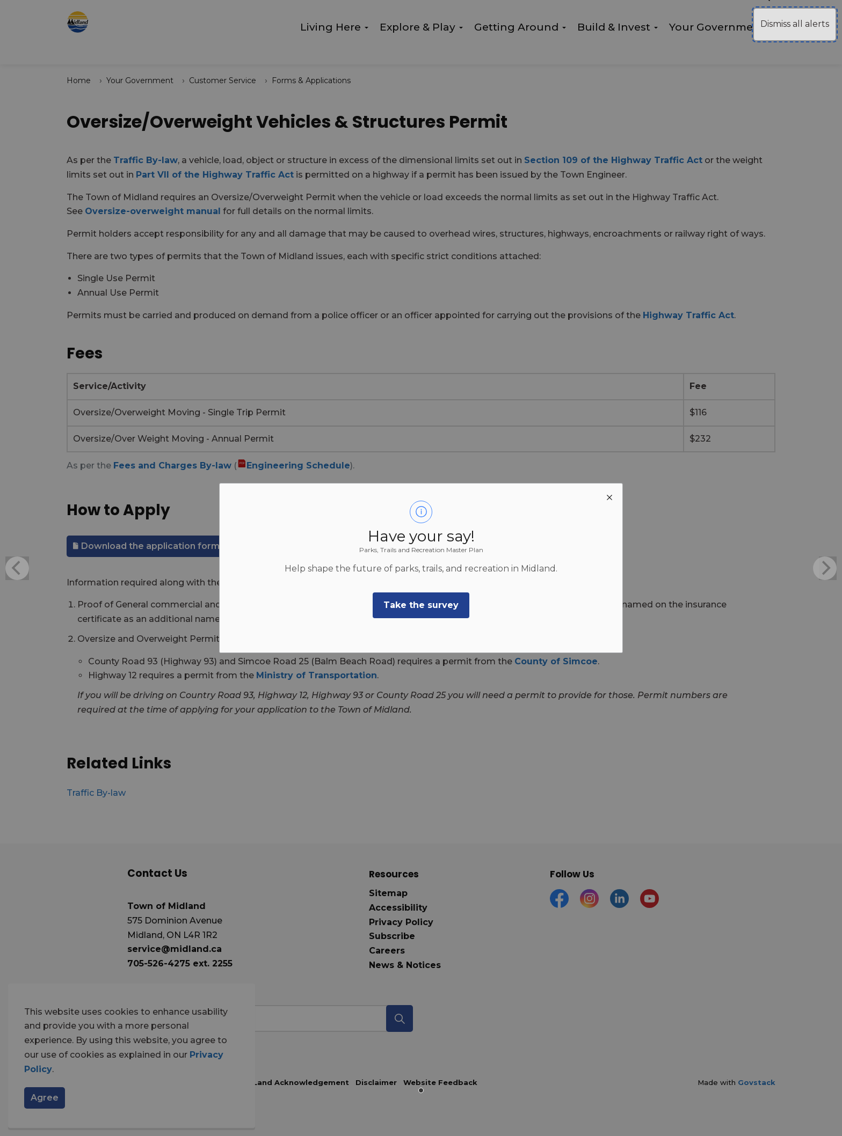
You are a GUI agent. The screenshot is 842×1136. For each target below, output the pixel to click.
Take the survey (421, 605)
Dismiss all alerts (794, 24)
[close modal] (609, 496)
